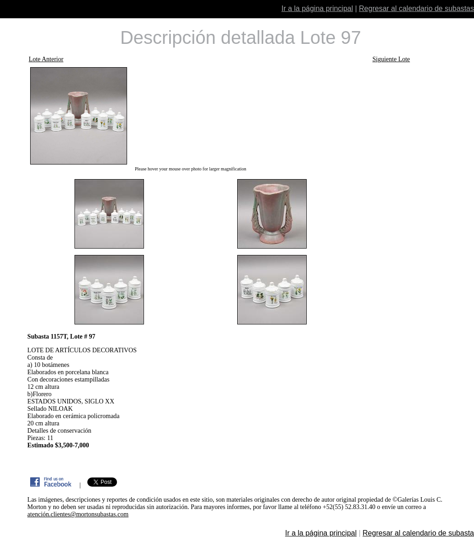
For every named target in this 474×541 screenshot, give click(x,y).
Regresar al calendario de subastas (416, 8)
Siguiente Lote (391, 59)
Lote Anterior (46, 59)
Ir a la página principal (317, 8)
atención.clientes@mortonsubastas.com (77, 514)
